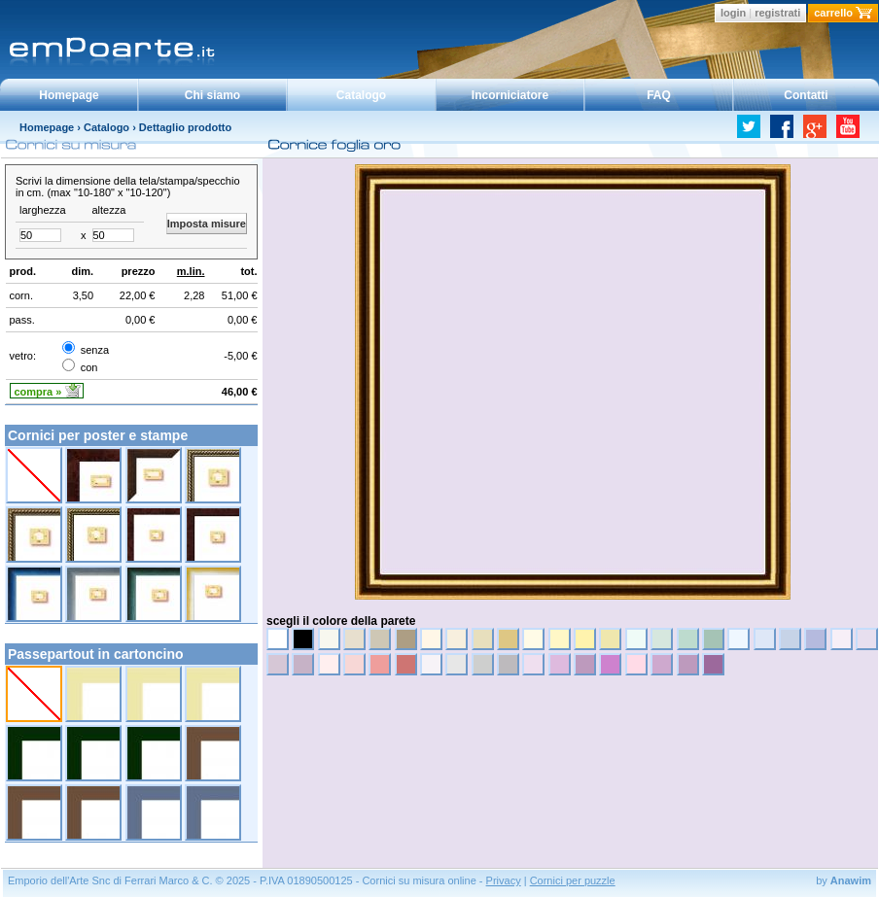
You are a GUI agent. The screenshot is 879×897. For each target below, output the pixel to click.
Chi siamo (212, 95)
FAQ (659, 95)
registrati (777, 12)
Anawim (850, 880)
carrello (833, 12)
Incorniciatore (510, 95)
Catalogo (361, 95)
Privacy (503, 880)
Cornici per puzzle (572, 880)
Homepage (68, 95)
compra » (38, 391)
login (733, 12)
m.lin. (191, 271)
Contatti (805, 95)
